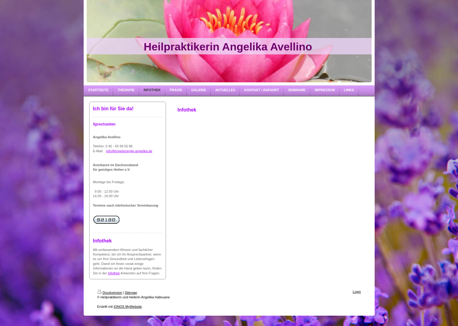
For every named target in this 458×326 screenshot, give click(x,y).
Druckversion (109, 292)
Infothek (114, 273)
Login (357, 291)
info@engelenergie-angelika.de (129, 151)
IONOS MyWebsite (128, 306)
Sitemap (131, 292)
